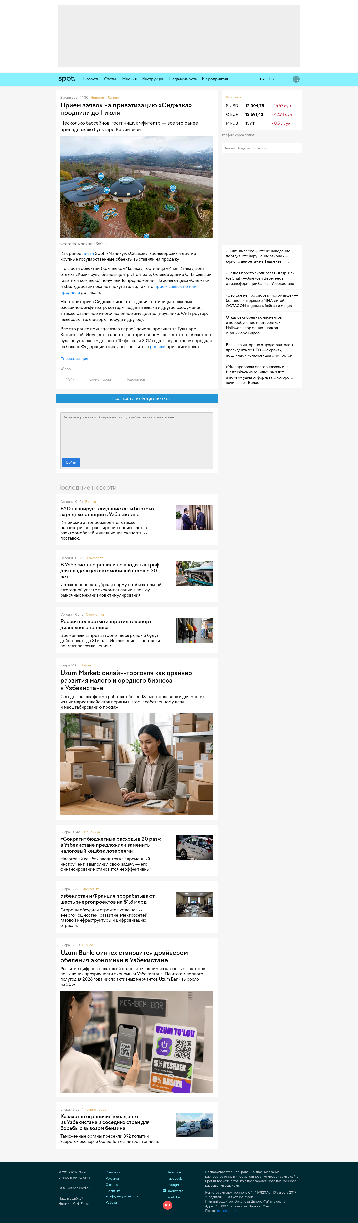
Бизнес (90, 502)
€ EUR (232, 114)
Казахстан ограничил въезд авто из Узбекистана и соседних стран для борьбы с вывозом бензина (105, 1122)
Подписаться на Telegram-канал (137, 398)
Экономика (91, 832)
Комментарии (97, 379)
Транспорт (95, 558)
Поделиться (132, 379)
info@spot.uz (226, 1211)
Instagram (172, 1185)
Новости (91, 79)
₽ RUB (232, 123)
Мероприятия (215, 79)
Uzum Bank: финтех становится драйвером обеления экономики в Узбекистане (124, 956)
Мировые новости (95, 1109)
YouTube (171, 1197)
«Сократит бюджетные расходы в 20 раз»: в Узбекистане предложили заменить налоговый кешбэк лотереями (110, 845)
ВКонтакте (173, 1191)
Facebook (172, 1178)
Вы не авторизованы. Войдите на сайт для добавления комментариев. (136, 434)
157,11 (250, 123)
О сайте (112, 1185)
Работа (111, 1202)
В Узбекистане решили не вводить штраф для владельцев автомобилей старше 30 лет (109, 571)
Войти (71, 462)
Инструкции (153, 79)
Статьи (110, 79)
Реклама (229, 148)
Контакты (260, 148)
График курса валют (240, 135)
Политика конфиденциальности (122, 1193)
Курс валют (235, 97)
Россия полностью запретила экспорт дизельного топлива (106, 624)
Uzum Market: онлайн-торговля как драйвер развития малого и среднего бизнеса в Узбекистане (126, 680)
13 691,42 (254, 114)
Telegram (172, 1172)
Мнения (129, 79)
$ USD (232, 105)
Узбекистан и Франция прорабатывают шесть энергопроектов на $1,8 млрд (107, 899)
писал (88, 253)
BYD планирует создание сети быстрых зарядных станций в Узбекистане (107, 511)
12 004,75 (254, 105)
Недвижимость (183, 79)
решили (158, 346)
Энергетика (95, 614)
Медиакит (244, 148)
